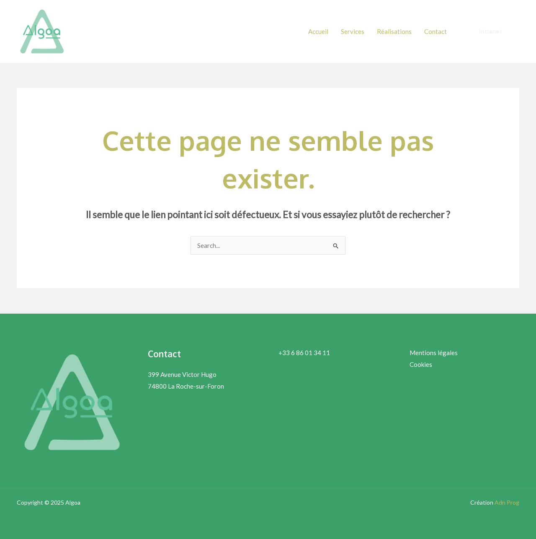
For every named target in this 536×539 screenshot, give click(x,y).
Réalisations (394, 31)
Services (352, 31)
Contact (435, 31)
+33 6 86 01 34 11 (304, 352)
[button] (490, 31)
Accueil (318, 31)
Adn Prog (507, 502)
